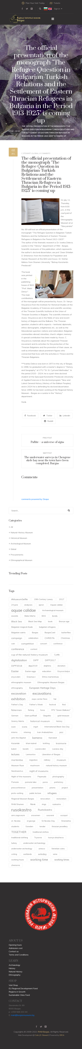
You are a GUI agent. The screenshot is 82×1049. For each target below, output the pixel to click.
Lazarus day (57, 749)
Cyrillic (57, 654)
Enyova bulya (63, 671)
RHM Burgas (43, 1031)
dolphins (47, 665)
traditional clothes (41, 832)
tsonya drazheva (56, 837)
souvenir (50, 815)
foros (42, 710)
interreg (27, 732)
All (12, 527)
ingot (36, 726)
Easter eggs (30, 671)
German (14, 715)
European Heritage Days (42, 687)
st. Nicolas (15, 821)
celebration (33, 638)
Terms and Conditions (18, 954)
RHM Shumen (17, 804)
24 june (14, 605)
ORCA (61, 1035)
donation (61, 665)
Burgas (35, 632)
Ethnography (14, 975)
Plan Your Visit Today (33, 3)
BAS (44, 616)
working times (61, 859)
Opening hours (15, 945)
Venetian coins (58, 848)
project (65, 787)
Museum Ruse (17, 765)
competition (27, 643)
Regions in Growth (17, 991)
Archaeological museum (52, 610)
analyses (28, 605)
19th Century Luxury (43, 599)
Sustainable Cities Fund (19, 995)
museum (61, 760)
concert (43, 643)
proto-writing (17, 793)
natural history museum (56, 765)
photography (58, 776)
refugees (52, 793)
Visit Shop (13, 985)
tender (42, 826)
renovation (45, 798)
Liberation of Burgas (51, 754)
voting (14, 854)
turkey (14, 843)
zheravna (15, 865)
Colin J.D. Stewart (41, 1035)
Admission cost (16, 948)
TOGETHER (18, 832)
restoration (61, 798)
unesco (42, 848)
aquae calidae (23, 610)
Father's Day (17, 704)
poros (45, 782)
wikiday (42, 854)
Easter (15, 671)
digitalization (19, 660)
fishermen (16, 710)
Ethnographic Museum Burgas (50, 682)
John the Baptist (18, 737)
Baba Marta (29, 616)
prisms (52, 787)
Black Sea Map (35, 621)
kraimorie (61, 743)
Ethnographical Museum (21, 560)
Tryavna (38, 837)
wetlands (27, 854)
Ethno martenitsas (50, 677)
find (64, 704)
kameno (37, 737)
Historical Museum (19, 538)
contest (33, 649)
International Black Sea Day (57, 726)
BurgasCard (50, 632)
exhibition (18, 699)
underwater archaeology (34, 843)
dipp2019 (32, 665)
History (12, 968)
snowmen (35, 815)
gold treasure (63, 715)
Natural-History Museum (22, 532)
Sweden (29, 826)
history (59, 721)
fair (55, 699)
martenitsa (17, 760)
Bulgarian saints (18, 632)
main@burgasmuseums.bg (22, 1015)
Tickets (55, 3)
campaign (16, 638)
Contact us (14, 951)
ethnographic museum (21, 682)
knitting (46, 743)
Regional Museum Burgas (22, 798)
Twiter (47, 415)
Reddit (48, 421)
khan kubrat (31, 743)
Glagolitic (47, 715)
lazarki (26, 749)
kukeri (13, 749)
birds (54, 615)
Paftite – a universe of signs (47, 442)
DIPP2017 (50, 660)
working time (39, 859)
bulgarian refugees (47, 627)
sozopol (63, 815)
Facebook (30, 415)
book (50, 621)
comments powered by (35, 499)
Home (11, 131)
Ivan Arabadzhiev (45, 732)
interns (14, 732)
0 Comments (45, 153)
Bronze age (64, 621)
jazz (61, 732)
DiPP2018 (16, 665)
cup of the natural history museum (29, 654)
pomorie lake (30, 782)
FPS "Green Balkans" (60, 710)
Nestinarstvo (17, 771)
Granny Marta (17, 721)
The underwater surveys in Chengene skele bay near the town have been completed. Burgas (47, 460)
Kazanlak (15, 743)
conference (17, 649)
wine (55, 854)
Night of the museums (21, 776)
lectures (15, 754)
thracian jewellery (60, 826)
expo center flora (39, 699)
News (17, 131)
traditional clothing (19, 837)
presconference (18, 787)
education (46, 671)
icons (24, 726)
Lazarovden (40, 749)
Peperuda (41, 776)
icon (13, 726)
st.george (31, 821)
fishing (31, 710)
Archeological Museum (21, 543)
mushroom (35, 765)
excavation (18, 693)
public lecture (35, 793)
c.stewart (26, 153)
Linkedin (65, 415)
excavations (42, 693)
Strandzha (66, 821)
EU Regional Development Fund (23, 988)
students (15, 826)
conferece (58, 643)
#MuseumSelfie (19, 599)
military (47, 760)
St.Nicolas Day (48, 821)
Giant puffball (31, 715)
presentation (37, 787)
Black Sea (16, 621)
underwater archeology (21, 848)
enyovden (15, 677)
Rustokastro (45, 809)
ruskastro (57, 804)
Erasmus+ (31, 677)
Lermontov (31, 754)
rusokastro (21, 810)
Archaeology (14, 965)
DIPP (36, 660)
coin (13, 643)
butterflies (66, 632)
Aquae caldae (56, 605)
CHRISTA (50, 638)
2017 (61, 599)
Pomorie (15, 782)
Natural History (15, 971)
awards (14, 616)
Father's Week (36, 704)
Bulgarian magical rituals (22, 627)
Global (35, 153)
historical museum (40, 721)
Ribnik (33, 804)
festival (52, 704)
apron (41, 605)
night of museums (38, 771)
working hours (17, 859)
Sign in (58, 8)
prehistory (58, 782)
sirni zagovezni (18, 815)
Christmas (65, 638)
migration (33, 760)
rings (44, 804)
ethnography (17, 688)
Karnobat (53, 737)
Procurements (17, 554)
